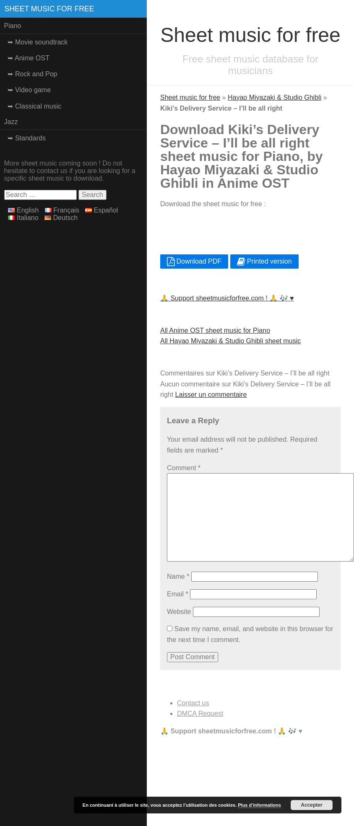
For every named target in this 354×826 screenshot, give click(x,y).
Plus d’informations (259, 805)
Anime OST (32, 58)
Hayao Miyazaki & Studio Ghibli (274, 97)
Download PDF (194, 261)
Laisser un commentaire (211, 394)
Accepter (311, 805)
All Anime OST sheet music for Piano (215, 330)
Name (178, 576)
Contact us (193, 703)
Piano (12, 25)
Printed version (264, 261)
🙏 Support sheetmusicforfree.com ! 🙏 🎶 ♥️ (227, 298)
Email (177, 594)
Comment (183, 467)
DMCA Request (200, 713)
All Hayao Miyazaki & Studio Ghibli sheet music (230, 340)
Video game (33, 89)
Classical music (38, 106)
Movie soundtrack (41, 42)
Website (179, 611)
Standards (30, 138)
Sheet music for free (49, 9)
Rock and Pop (36, 74)
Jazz (11, 121)
